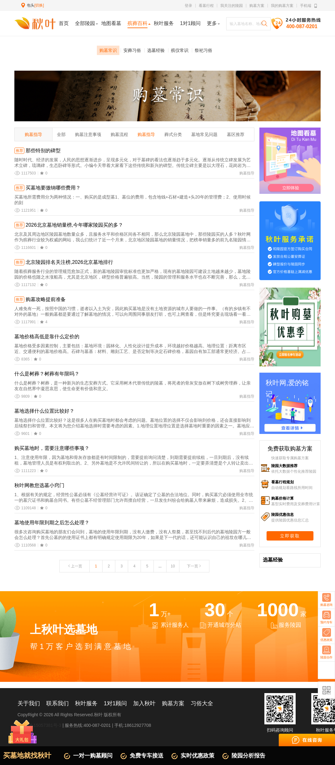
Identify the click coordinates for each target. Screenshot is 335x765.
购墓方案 (256, 5)
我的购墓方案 (282, 5)
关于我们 (29, 703)
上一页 (74, 566)
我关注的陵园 (231, 5)
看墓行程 (206, 5)
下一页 (194, 566)
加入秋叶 (144, 703)
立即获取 (290, 535)
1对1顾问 (115, 703)
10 (173, 566)
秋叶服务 (86, 703)
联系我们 (57, 703)
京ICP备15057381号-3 (39, 725)
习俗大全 (202, 703)
